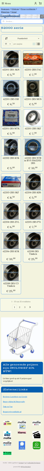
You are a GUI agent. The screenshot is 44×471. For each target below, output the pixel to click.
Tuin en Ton (7, 406)
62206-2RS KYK (11, 251)
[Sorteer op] (22, 38)
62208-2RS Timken (33, 252)
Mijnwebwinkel (26, 467)
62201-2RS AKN (11, 69)
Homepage (5, 9)
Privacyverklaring (28, 9)
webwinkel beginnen (33, 463)
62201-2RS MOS (33, 99)
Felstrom (15, 9)
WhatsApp (5, 12)
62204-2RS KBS (33, 192)
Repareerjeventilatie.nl (12, 411)
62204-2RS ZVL (11, 222)
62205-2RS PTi (33, 222)
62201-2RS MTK (11, 128)
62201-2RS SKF (33, 128)
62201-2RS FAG (33, 69)
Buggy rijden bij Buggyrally (14, 401)
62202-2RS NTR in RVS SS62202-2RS (33, 160)
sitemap (21, 463)
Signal (14, 12)
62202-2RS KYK (11, 158)
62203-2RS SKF (11, 192)
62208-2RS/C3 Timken (11, 284)
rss (25, 463)
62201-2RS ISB (11, 99)
